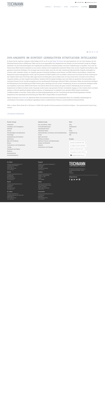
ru (92, 52)
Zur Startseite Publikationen (16, 114)
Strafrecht (9, 151)
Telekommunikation (43, 139)
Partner (70, 171)
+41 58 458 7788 (80, 2)
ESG (70, 135)
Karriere (84, 6)
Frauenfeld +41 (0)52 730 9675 (78, 152)
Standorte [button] (74, 6)
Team (66, 6)
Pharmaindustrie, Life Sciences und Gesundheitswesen (52, 133)
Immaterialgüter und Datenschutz (16, 133)
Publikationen (73, 126)
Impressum (71, 172)
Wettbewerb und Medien (13, 149)
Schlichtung (10, 139)
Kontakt (93, 6)
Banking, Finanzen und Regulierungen (48, 141)
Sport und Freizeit (42, 137)
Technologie (10, 135)
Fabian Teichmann (57, 61)
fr (97, 52)
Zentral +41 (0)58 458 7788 (77, 142)
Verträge (9, 147)
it (94, 52)
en (90, 52)
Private (40, 135)
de (87, 52)
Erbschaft (9, 128)
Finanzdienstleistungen (44, 126)
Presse (70, 130)
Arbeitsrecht (10, 124)
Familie (9, 130)
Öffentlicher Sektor (43, 130)
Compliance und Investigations (15, 126)
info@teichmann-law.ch (91, 2)
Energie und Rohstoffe (44, 143)
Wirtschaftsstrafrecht (12, 155)
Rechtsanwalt (24, 97)
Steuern (9, 143)
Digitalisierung (73, 133)
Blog (70, 124)
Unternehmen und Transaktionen (16, 145)
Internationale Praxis (43, 128)
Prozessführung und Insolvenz (15, 137)
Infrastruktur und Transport (45, 147)
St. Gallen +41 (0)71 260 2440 (77, 145)
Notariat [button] (58, 6)
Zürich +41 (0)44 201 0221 (77, 148)
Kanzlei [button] (48, 6)
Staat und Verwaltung (12, 141)
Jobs (70, 128)
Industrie (40, 145)
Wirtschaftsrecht (11, 153)
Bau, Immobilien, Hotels (44, 124)
